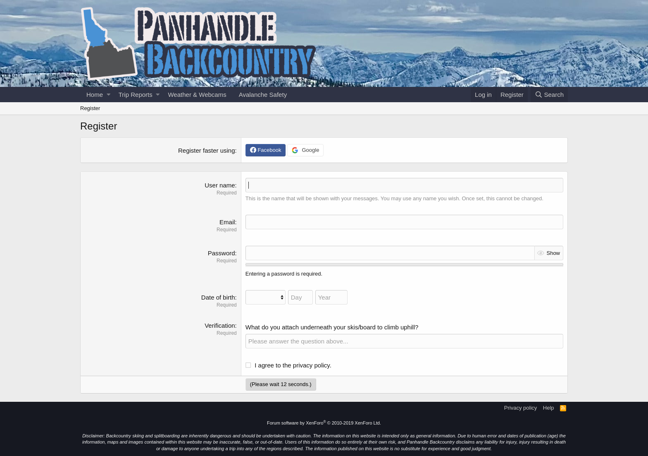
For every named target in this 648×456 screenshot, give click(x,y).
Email (227, 222)
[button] (108, 94)
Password (221, 253)
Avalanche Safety (263, 94)
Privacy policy (520, 408)
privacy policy (311, 365)
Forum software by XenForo (324, 422)
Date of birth (218, 297)
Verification (220, 325)
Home (94, 94)
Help (548, 408)
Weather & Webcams (197, 94)
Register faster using (206, 150)
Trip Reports (135, 94)
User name (220, 185)
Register (90, 108)
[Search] (549, 94)
